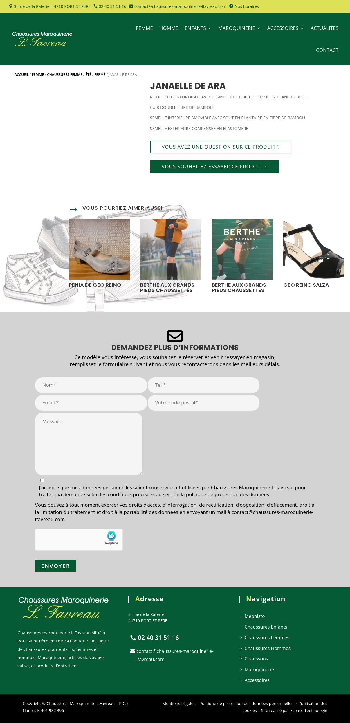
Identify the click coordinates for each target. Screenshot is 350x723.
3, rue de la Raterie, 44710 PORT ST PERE (52, 6)
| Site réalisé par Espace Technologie (292, 710)
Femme (38, 74)
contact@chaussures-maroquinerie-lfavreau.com (180, 6)
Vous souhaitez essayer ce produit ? (214, 166)
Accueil (22, 74)
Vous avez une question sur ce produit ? (221, 146)
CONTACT (327, 50)
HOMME (168, 28)
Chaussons (256, 659)
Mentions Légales (179, 703)
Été (88, 74)
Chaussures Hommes (268, 648)
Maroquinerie (259, 669)
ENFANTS (195, 28)
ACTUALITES (324, 28)
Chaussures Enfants (266, 627)
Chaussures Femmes (267, 637)
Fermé (100, 74)
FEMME (144, 28)
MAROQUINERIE (236, 28)
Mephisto (255, 616)
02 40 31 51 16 (112, 6)
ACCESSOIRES (283, 28)
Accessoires (257, 680)
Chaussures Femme (64, 74)
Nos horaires (246, 6)
